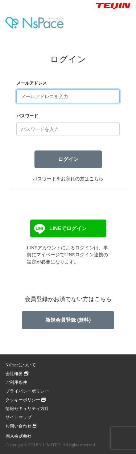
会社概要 (16, 373)
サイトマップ (18, 417)
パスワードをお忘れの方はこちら (68, 178)
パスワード (27, 115)
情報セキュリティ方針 (27, 408)
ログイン (68, 159)
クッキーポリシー (25, 399)
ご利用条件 (16, 382)
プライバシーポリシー (27, 391)
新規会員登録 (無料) (68, 320)
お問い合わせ (21, 426)
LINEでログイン (59, 229)
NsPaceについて (20, 364)
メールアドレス (31, 83)
